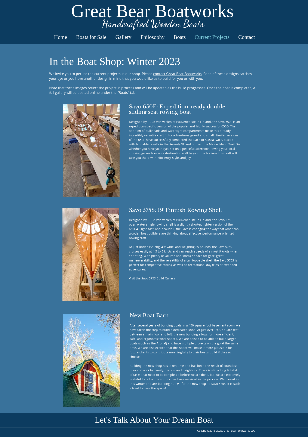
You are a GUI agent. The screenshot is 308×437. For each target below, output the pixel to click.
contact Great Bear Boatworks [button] (177, 73)
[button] (154, 420)
